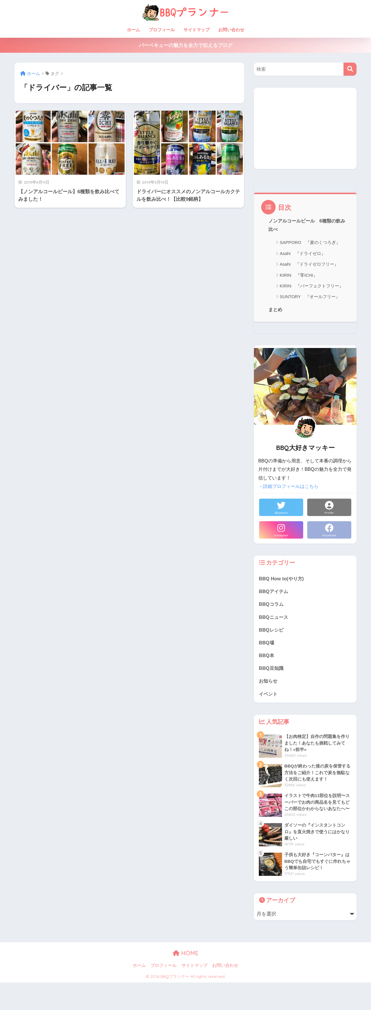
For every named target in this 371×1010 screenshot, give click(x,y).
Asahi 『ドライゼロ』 (302, 253)
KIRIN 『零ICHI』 (298, 275)
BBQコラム (271, 605)
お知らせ (269, 682)
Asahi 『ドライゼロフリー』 (309, 264)
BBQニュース (274, 617)
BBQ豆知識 (271, 669)
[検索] (350, 69)
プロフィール (162, 29)
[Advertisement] (305, 128)
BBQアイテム (274, 592)
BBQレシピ (271, 630)
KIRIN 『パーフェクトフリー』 (311, 286)
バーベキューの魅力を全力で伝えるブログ (185, 45)
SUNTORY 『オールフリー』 (310, 296)
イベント (269, 695)
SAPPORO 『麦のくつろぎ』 (310, 242)
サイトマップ (196, 29)
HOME (186, 954)
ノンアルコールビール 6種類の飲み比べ (306, 225)
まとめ (275, 310)
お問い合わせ (231, 29)
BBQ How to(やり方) (282, 578)
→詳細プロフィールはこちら (288, 486)
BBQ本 (266, 656)
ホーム (133, 29)
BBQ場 (266, 643)
